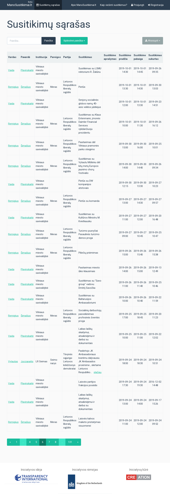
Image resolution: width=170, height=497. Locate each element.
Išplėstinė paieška (74, 40)
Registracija (156, 4)
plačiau (97, 372)
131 (70, 442)
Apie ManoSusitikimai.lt (83, 4)
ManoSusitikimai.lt (19, 5)
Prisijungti (137, 4)
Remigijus (13, 86)
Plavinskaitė (27, 70)
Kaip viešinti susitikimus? (113, 4)
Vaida (11, 70)
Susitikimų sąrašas (48, 4)
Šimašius (26, 86)
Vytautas (13, 361)
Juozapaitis (27, 361)
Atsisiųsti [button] (152, 40)
